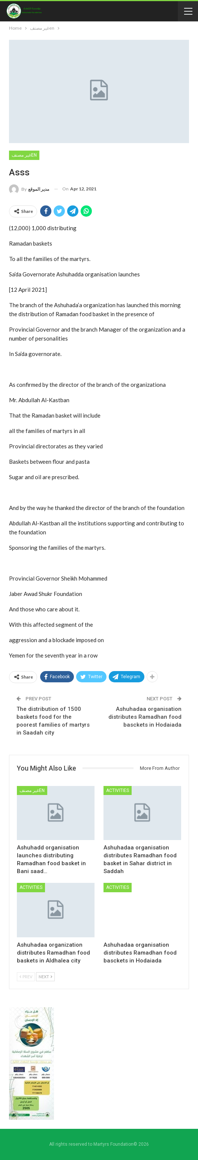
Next (45, 976)
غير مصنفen (24, 155)
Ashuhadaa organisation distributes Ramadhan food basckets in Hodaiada (145, 717)
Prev (26, 976)
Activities (117, 790)
